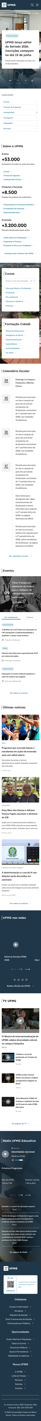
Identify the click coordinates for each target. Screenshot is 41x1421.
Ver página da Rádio (20, 1252)
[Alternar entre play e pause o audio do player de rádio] (5, 1154)
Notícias (19, 1384)
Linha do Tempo (19, 1376)
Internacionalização (15, 340)
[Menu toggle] (37, 5)
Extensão (11, 306)
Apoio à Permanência (18, 1352)
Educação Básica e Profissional (20, 288)
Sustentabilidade (14, 348)
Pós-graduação (13, 297)
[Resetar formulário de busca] (34, 281)
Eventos (18, 1388)
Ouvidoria (19, 1311)
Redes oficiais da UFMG (20, 986)
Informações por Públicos (18, 1323)
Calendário (20, 123)
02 (18, 81)
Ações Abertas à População (18, 1339)
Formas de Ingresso (20, 107)
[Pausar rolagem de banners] (32, 80)
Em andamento (11, 617)
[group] (16, 944)
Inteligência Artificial (16, 335)
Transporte (20, 118)
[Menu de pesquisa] (32, 5)
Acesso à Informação (18, 1307)
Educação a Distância (16, 301)
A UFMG (19, 1372)
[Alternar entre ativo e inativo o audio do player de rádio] (12, 1160)
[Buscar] (31, 281)
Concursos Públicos (19, 1347)
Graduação (12, 293)
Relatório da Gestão (19, 1315)
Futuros (30, 617)
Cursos (20, 102)
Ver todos (11, 353)
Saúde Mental (13, 344)
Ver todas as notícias (20, 903)
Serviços (20, 128)
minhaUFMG (20, 112)
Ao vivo (15, 1148)
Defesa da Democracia (16, 331)
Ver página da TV (20, 1123)
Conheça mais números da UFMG (20, 253)
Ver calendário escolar (20, 556)
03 (26, 81)
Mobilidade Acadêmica (18, 1356)
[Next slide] (27, 969)
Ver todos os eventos (20, 693)
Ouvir (5, 1209)
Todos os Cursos (18, 1343)
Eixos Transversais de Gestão (19, 1319)
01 (10, 81)
